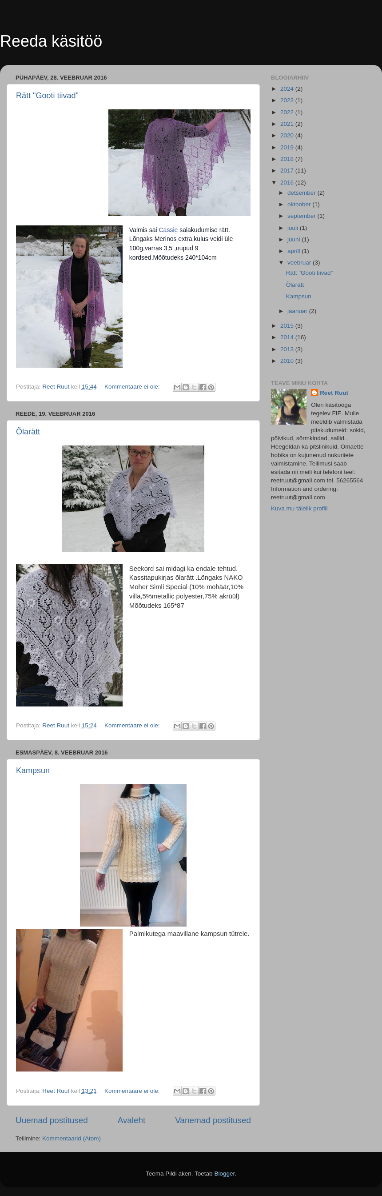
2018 (287, 159)
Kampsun (33, 770)
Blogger (224, 1173)
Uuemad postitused (52, 1120)
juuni (294, 239)
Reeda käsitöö (51, 41)
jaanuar (298, 311)
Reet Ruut (334, 392)
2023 (287, 100)
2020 (287, 135)
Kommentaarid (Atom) (71, 1138)
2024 (287, 88)
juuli (293, 228)
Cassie (168, 229)
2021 (287, 123)
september (302, 216)
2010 (287, 360)
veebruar (300, 262)
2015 (287, 325)
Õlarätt (28, 431)
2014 (287, 337)
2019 (287, 147)
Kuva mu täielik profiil (299, 508)
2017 (287, 170)
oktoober (299, 204)
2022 (287, 112)
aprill (294, 251)
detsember (302, 192)
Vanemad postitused (213, 1120)
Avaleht (132, 1120)
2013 (287, 349)
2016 (287, 182)
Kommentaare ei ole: (132, 386)
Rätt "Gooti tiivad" (47, 95)
